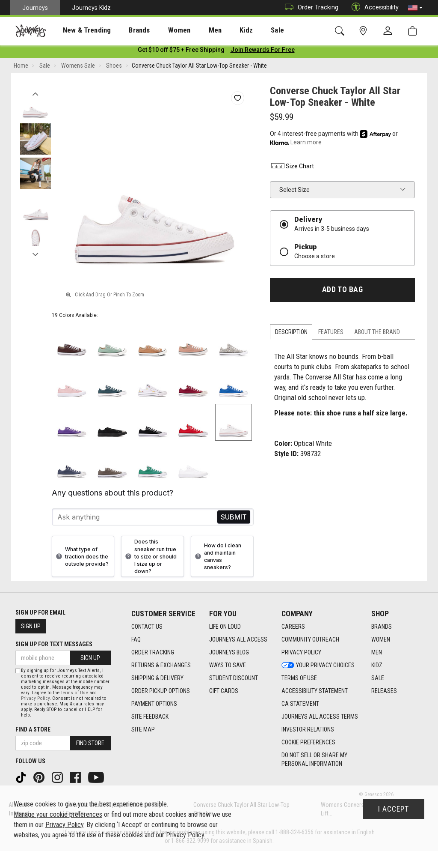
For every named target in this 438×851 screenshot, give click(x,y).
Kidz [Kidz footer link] (376, 665)
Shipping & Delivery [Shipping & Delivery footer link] (157, 678)
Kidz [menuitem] (220, 30)
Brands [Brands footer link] (381, 627)
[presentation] (79, 30)
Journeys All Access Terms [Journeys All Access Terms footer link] (319, 717)
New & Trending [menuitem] (78, 30)
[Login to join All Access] (181, 51)
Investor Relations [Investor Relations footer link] (307, 729)
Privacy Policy (35, 698)
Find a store (32, 729)
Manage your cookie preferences (58, 814)
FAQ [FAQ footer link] (136, 639)
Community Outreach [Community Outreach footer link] (310, 639)
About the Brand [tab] (377, 333)
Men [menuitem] (192, 30)
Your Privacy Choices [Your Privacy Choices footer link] (318, 665)
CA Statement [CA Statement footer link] (300, 704)
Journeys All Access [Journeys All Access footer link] (238, 639)
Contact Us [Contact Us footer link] (147, 627)
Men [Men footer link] (376, 652)
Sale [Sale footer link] (377, 678)
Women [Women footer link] (380, 639)
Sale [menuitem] (247, 30)
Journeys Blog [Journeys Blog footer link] (229, 652)
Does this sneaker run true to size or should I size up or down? (150, 558)
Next (35, 254)
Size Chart (292, 167)
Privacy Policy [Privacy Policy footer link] (301, 652)
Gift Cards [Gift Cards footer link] (223, 691)
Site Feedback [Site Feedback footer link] (150, 717)
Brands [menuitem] (126, 30)
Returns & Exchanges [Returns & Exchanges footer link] (161, 665)
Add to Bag (342, 291)
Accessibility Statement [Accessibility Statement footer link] (314, 691)
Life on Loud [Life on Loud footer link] (225, 627)
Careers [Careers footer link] (293, 627)
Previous (35, 93)
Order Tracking (309, 7)
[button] (415, 8)
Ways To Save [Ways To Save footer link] (227, 665)
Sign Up (31, 626)
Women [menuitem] (161, 30)
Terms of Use (74, 693)
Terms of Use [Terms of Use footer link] (299, 678)
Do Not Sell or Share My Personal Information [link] (314, 759)
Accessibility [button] (373, 7)
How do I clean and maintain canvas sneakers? (217, 558)
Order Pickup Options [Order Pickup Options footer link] (160, 691)
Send (233, 519)
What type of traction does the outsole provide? (81, 558)
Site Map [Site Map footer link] (143, 729)
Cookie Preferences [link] (308, 742)
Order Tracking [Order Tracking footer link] (152, 652)
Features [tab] (330, 333)
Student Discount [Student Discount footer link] (233, 678)
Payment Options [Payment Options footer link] (154, 704)
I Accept (393, 809)
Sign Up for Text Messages (53, 644)
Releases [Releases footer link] (384, 691)
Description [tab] (291, 333)
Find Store (90, 743)
